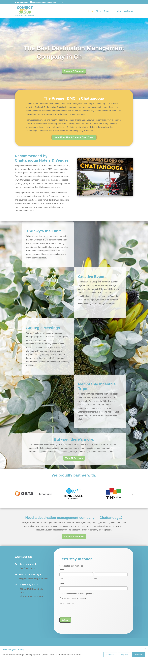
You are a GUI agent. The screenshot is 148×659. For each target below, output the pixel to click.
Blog (119, 11)
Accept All (138, 655)
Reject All (124, 655)
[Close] (145, 648)
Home (90, 11)
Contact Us (128, 11)
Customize (110, 655)
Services (108, 11)
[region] (74, 652)
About (98, 11)
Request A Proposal (74, 71)
